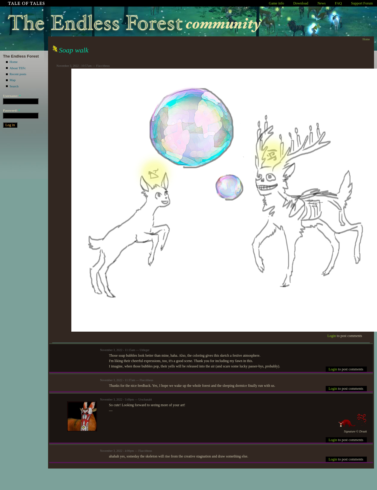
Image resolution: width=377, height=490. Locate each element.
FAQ (338, 3)
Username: (12, 96)
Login (331, 336)
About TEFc (18, 68)
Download (300, 3)
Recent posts (18, 74)
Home (14, 62)
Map (13, 80)
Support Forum (362, 3)
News (322, 3)
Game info (276, 3)
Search (14, 86)
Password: (11, 110)
